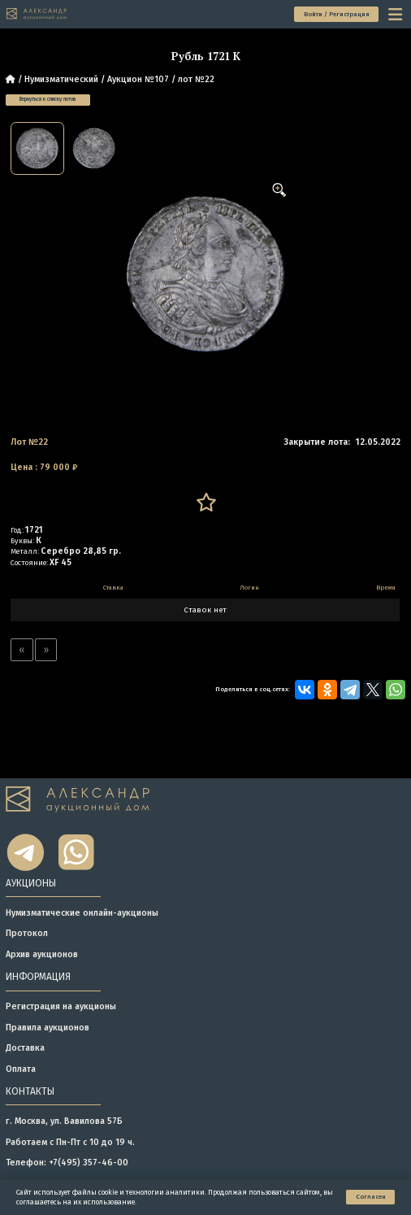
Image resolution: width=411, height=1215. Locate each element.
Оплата (21, 1069)
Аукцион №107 (138, 79)
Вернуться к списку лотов (47, 99)
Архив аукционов (42, 954)
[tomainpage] (37, 14)
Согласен (371, 1196)
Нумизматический (61, 79)
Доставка (25, 1048)
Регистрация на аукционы (61, 1006)
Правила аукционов (47, 1027)
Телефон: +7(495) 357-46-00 (67, 1162)
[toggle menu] (396, 14)
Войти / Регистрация (337, 14)
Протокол (27, 933)
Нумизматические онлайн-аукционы (82, 913)
